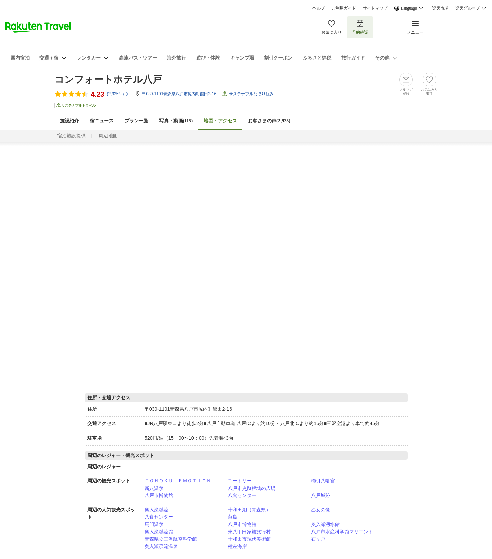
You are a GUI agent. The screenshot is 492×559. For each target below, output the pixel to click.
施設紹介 (69, 120)
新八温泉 (154, 488)
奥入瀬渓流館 (159, 532)
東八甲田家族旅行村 (249, 532)
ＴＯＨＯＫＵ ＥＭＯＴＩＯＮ (178, 481)
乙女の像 (320, 509)
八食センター (242, 495)
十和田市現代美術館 (249, 539)
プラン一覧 (136, 120)
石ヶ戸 (318, 539)
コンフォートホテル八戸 (108, 79)
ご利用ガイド (344, 8)
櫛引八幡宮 (323, 481)
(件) (118, 94)
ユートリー (240, 481)
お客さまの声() (269, 120)
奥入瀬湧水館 (325, 524)
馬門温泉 (154, 524)
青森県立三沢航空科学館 (171, 539)
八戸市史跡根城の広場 (251, 488)
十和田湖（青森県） (249, 509)
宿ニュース (102, 120)
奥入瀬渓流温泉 (161, 546)
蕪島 (232, 517)
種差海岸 (237, 546)
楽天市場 (440, 8)
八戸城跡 (320, 495)
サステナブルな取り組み (251, 93)
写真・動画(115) (176, 120)
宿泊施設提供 (71, 135)
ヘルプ (318, 8)
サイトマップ (375, 8)
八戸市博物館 (159, 495)
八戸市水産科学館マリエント (342, 532)
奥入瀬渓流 (156, 509)
